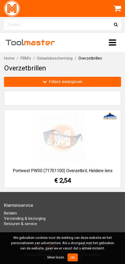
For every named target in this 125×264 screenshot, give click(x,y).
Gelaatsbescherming (55, 58)
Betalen (10, 213)
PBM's (25, 58)
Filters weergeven (62, 81)
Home (9, 58)
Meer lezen (55, 257)
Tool (30, 42)
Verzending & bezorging (25, 218)
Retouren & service (20, 223)
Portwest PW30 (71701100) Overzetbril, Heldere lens (63, 170)
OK (72, 257)
